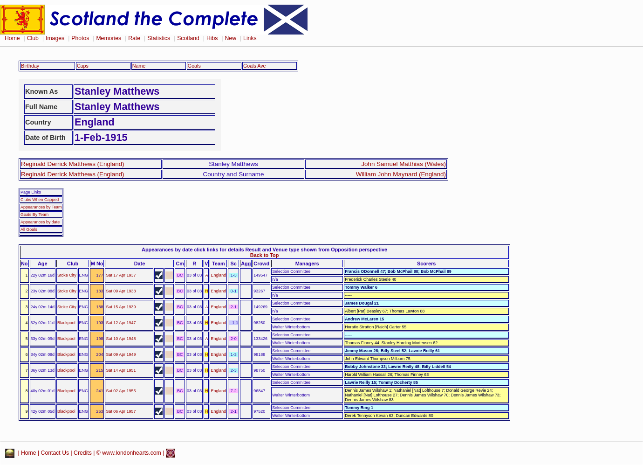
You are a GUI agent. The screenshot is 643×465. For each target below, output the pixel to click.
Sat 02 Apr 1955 (121, 391)
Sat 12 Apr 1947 (121, 322)
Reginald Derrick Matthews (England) (72, 163)
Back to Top (264, 255)
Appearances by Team (41, 207)
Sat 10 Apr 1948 (121, 338)
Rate (134, 38)
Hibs (212, 38)
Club (33, 38)
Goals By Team (34, 214)
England (218, 275)
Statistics (158, 38)
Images (55, 38)
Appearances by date (40, 222)
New (230, 38)
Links (250, 38)
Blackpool (66, 322)
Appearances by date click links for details (193, 249)
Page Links (31, 192)
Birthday (30, 66)
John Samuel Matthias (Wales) (403, 163)
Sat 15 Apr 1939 (121, 307)
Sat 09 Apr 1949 (121, 354)
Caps (83, 66)
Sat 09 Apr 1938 (121, 291)
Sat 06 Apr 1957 (121, 411)
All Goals (29, 229)
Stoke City (66, 275)
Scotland (188, 38)
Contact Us (55, 453)
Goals (194, 66)
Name (139, 66)
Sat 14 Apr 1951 (121, 370)
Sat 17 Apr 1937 (121, 275)
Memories (108, 38)
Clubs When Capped (40, 199)
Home (12, 38)
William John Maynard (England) (401, 174)
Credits (83, 453)
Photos (80, 38)
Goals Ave (254, 66)
